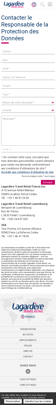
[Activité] (28, 110)
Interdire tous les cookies (38, 401)
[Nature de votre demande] (28, 102)
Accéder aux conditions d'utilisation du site (27, 172)
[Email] (28, 68)
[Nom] (28, 60)
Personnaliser (13, 401)
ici (31, 288)
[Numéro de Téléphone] (28, 77)
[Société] (28, 86)
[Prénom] (28, 51)
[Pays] (28, 94)
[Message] (28, 131)
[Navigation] (50, 5)
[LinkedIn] (28, 371)
